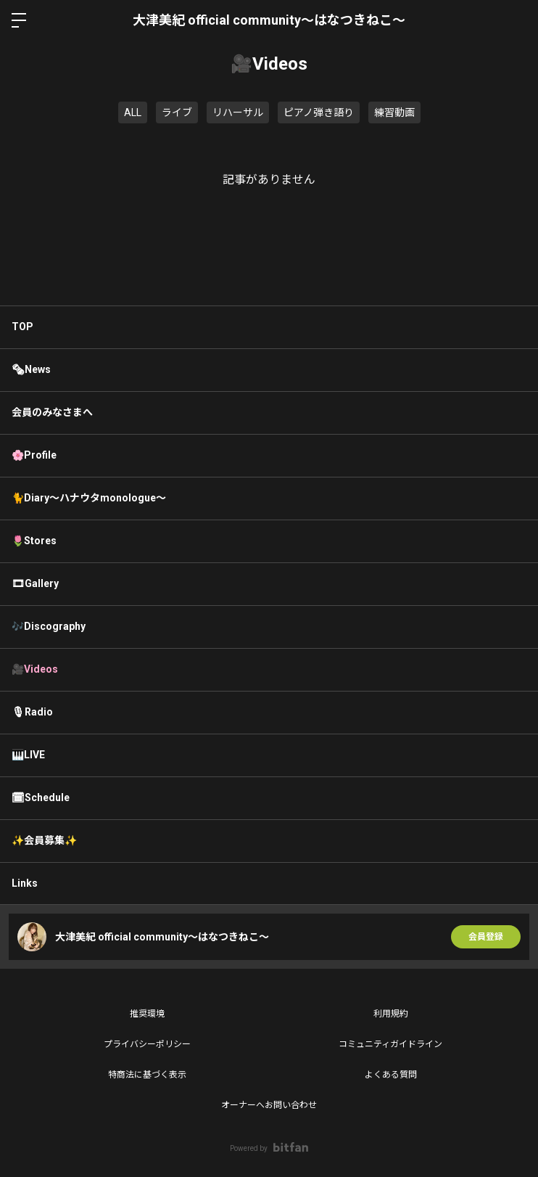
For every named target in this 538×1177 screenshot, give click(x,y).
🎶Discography (49, 626)
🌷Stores (34, 540)
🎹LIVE (28, 754)
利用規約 (390, 1014)
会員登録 (485, 937)
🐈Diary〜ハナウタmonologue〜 (89, 498)
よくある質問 (391, 1075)
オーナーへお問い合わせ (269, 1105)
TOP (22, 326)
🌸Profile (34, 455)
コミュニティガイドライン (390, 1044)
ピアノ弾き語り (319, 112)
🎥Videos (35, 669)
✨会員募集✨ (44, 840)
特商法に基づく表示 (147, 1075)
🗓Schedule (41, 797)
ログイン (514, 20)
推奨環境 (147, 1014)
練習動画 (394, 112)
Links (25, 883)
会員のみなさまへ (52, 412)
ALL (132, 112)
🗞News (31, 369)
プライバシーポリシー (147, 1044)
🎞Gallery (35, 583)
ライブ (177, 112)
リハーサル (237, 112)
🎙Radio (32, 712)
